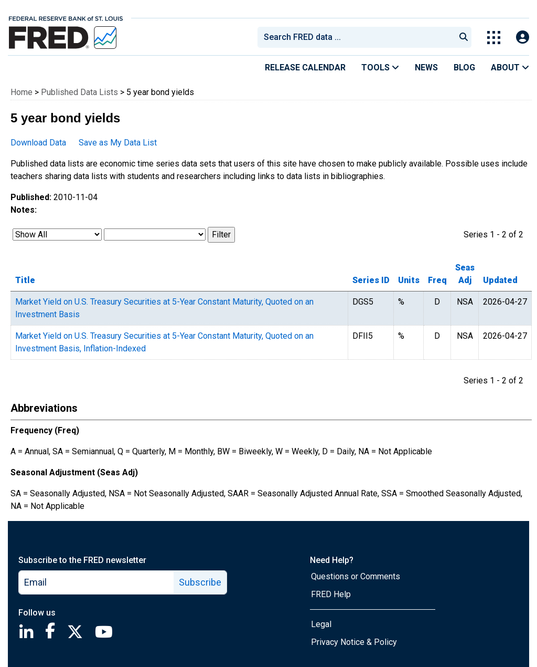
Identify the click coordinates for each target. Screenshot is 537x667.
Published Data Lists (79, 92)
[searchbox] (358, 37)
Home (21, 92)
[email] (96, 582)
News (426, 67)
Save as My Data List (118, 143)
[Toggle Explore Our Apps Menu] (493, 37)
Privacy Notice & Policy (354, 642)
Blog (464, 67)
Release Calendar (305, 67)
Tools (380, 67)
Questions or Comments (355, 576)
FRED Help (331, 594)
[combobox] (355, 37)
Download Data (38, 143)
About (510, 67)
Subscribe (200, 582)
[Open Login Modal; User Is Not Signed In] (522, 37)
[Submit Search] (463, 37)
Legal (321, 624)
